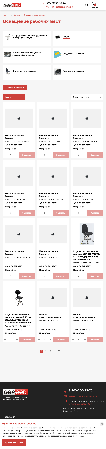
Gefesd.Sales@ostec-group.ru (83, 396)
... (54, 351)
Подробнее (10, 149)
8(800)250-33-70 (80, 390)
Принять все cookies (14, 443)
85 (59, 351)
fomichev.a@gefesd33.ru (80, 404)
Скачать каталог (15, 87)
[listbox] (87, 97)
